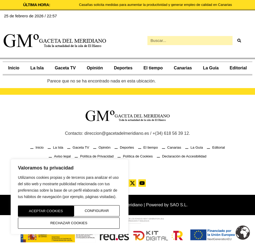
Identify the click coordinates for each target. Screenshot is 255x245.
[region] (69, 197)
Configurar (39, 212)
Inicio (14, 68)
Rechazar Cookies (91, 212)
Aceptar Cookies (69, 223)
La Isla (37, 68)
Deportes (123, 68)
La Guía (211, 68)
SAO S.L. (179, 205)
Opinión (95, 68)
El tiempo (153, 68)
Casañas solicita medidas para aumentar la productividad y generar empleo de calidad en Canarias (155, 5)
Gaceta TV (65, 68)
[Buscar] (239, 40)
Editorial (238, 68)
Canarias (183, 68)
